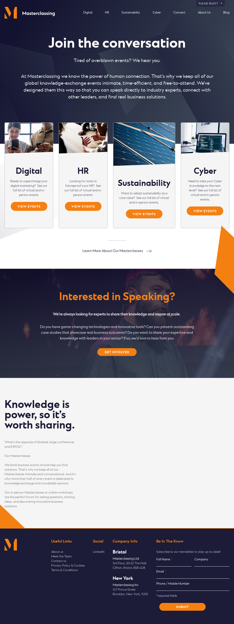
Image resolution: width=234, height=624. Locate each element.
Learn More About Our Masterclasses (112, 251)
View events (28, 207)
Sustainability (131, 13)
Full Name (163, 560)
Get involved (117, 352)
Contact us (58, 561)
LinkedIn (99, 552)
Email (160, 572)
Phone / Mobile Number (172, 584)
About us (57, 552)
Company (201, 560)
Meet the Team (61, 557)
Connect (179, 13)
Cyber (157, 13)
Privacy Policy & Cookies (68, 566)
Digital (87, 13)
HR (107, 13)
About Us (204, 13)
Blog (226, 13)
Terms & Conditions (64, 570)
